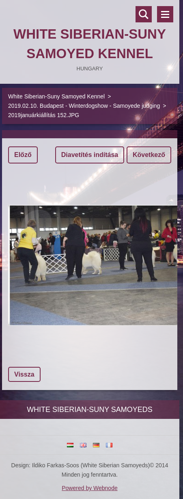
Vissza (24, 374)
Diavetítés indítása (89, 154)
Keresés (144, 14)
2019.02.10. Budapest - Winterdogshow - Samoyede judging (84, 105)
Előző (23, 154)
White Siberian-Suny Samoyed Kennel (56, 96)
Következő (149, 154)
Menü (165, 14)
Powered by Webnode (90, 488)
